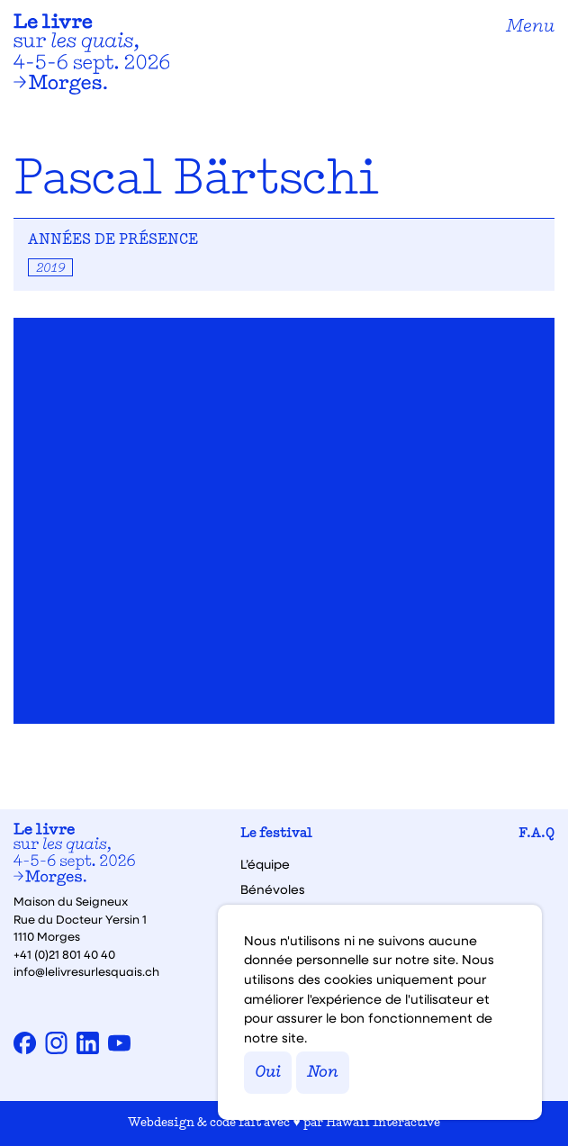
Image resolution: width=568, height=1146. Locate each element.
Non (322, 1072)
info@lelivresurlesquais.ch (86, 971)
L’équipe (265, 864)
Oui (268, 1072)
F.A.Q (536, 834)
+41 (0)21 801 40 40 (64, 953)
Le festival (276, 834)
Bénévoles (272, 889)
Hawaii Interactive (383, 1123)
